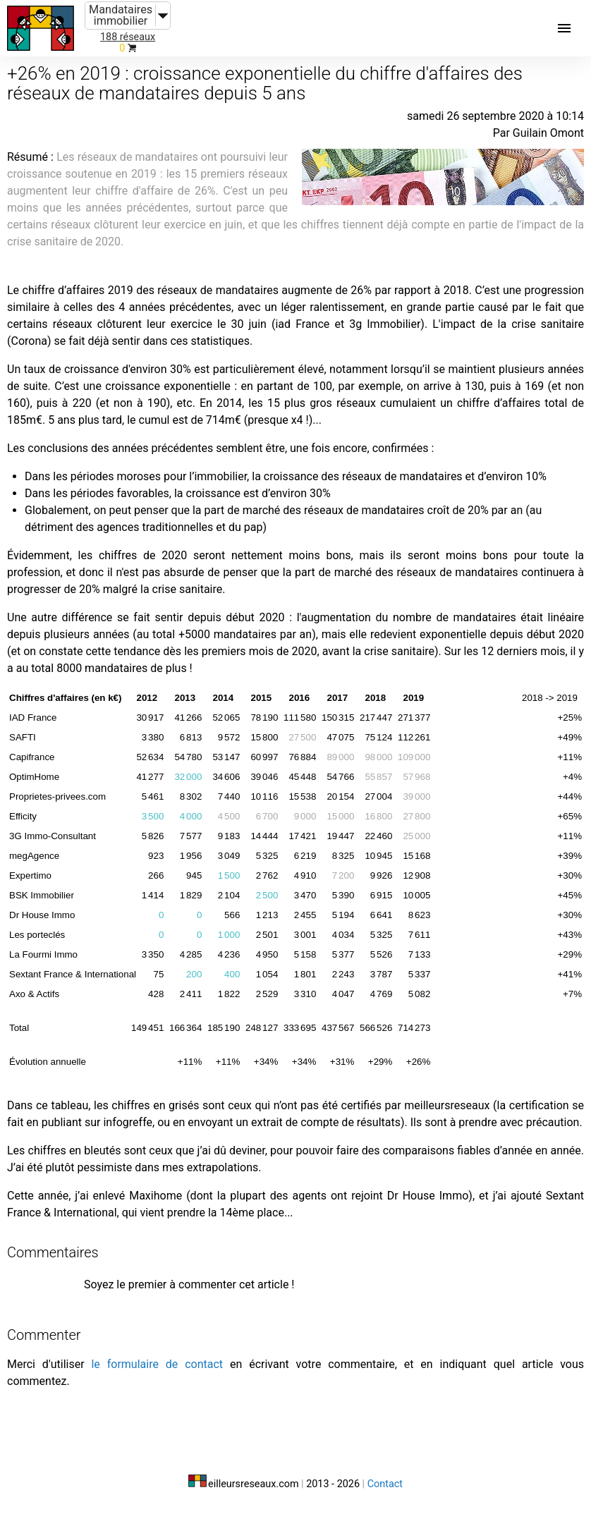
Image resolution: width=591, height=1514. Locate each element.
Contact (385, 1484)
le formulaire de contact (157, 1364)
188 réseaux (127, 37)
